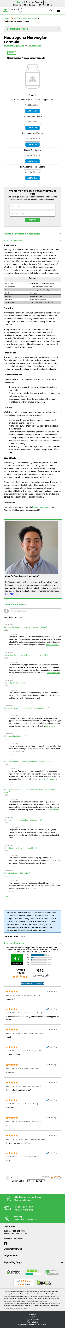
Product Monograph (41, 507)
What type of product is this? (15, 736)
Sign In (20, 2)
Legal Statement (32, 1320)
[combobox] (32, 105)
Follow (6, 630)
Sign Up (32, 220)
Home (6, 18)
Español (32, 1314)
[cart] (46, 2)
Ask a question (34, 45)
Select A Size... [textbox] (31, 105)
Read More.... (11, 594)
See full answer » (52, 645)
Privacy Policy (32, 1322)
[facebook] (5, 1243)
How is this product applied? (15, 683)
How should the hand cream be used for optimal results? (26, 655)
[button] (10, 647)
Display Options (18, 1181)
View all (7, 897)
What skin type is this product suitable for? (20, 848)
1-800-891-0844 (18, 1231)
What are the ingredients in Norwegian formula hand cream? (27, 761)
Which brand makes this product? (17, 873)
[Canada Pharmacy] (13, 10)
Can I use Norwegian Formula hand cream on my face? (25, 627)
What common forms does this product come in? (23, 820)
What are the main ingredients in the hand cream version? (26, 708)
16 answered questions (14, 45)
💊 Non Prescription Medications (24, 18)
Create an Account (34, 2)
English (32, 1317)
